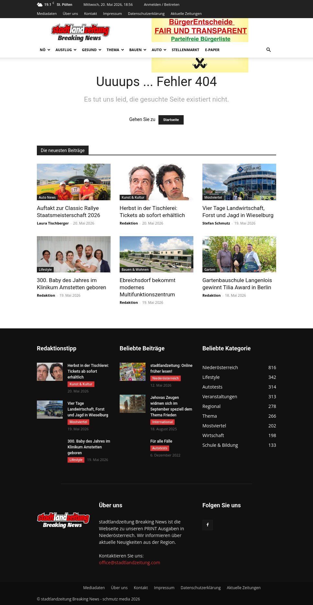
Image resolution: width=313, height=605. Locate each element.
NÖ (45, 49)
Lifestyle (45, 269)
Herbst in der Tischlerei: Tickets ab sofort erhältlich (88, 371)
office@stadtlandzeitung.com (129, 562)
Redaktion (129, 223)
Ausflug (66, 49)
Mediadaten (47, 13)
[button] (268, 50)
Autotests (159, 448)
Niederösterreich (165, 378)
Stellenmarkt (185, 49)
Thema (115, 49)
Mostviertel (213, 197)
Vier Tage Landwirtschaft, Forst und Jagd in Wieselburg (88, 409)
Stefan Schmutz (216, 223)
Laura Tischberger (53, 223)
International (162, 422)
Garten (209, 269)
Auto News (47, 197)
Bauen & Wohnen (135, 269)
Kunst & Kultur (133, 197)
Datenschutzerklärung (146, 13)
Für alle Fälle (161, 441)
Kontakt (90, 13)
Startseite (171, 120)
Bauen (137, 49)
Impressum (112, 13)
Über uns (70, 13)
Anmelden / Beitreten (161, 4)
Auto (159, 49)
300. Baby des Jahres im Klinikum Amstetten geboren (89, 447)
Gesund (92, 49)
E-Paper (212, 49)
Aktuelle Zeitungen (186, 13)
